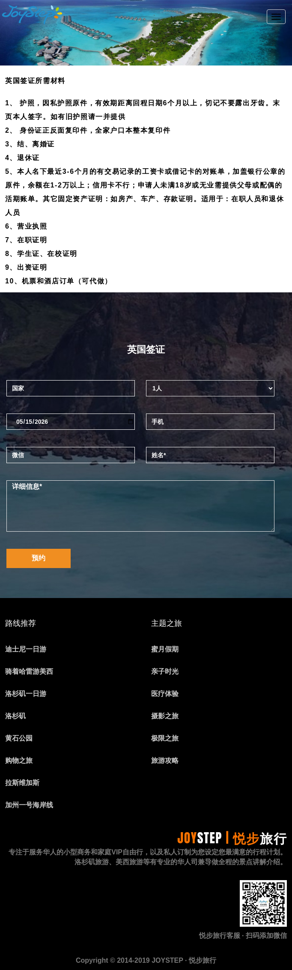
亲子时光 (165, 671)
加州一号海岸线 (29, 805)
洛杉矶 (15, 716)
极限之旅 (165, 738)
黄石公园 (19, 738)
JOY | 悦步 (232, 838)
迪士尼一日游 (25, 649)
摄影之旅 (165, 716)
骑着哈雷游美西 (29, 671)
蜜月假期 (165, 649)
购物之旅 (19, 760)
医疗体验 (165, 693)
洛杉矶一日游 (25, 693)
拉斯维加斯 (22, 782)
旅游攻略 (165, 760)
